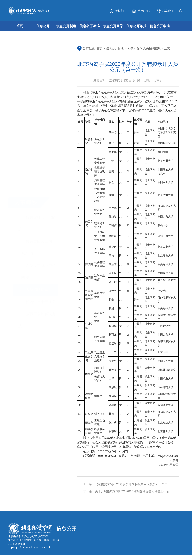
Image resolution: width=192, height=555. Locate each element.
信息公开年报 (136, 26)
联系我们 (165, 11)
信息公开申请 (160, 26)
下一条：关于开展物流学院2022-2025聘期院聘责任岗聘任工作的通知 (129, 491)
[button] (181, 10)
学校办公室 (141, 11)
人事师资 (133, 48)
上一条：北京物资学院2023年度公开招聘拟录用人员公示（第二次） (128, 484)
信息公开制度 (66, 26)
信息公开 (43, 26)
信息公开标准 (90, 26)
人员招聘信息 (152, 48)
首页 (19, 26)
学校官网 (118, 11)
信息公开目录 (113, 26)
